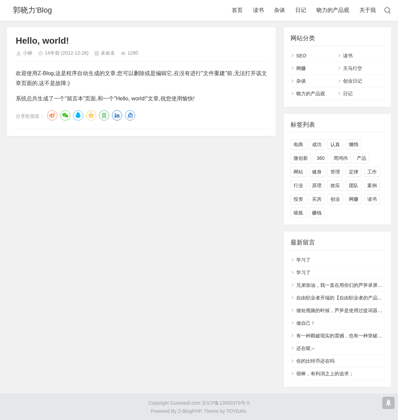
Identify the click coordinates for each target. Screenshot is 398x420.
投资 (298, 199)
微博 (52, 115)
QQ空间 (91, 115)
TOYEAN (236, 411)
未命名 (108, 53)
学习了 (303, 260)
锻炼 (298, 212)
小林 (27, 53)
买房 (317, 199)
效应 (335, 185)
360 (321, 158)
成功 (317, 144)
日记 (300, 10)
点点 (130, 115)
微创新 (301, 158)
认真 (335, 144)
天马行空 (352, 68)
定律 (353, 171)
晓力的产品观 (332, 10)
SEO (301, 55)
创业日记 (352, 81)
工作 (372, 171)
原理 (317, 185)
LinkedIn (117, 115)
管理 (335, 171)
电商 (298, 144)
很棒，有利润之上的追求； (325, 373)
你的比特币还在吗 (315, 361)
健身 (317, 171)
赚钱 (317, 212)
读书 (258, 10)
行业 (298, 185)
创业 (335, 199)
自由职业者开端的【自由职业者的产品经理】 (344, 297)
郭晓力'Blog (32, 10)
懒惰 (353, 144)
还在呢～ (305, 348)
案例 (372, 185)
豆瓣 (104, 115)
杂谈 (279, 10)
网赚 (301, 68)
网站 (298, 171)
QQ (78, 115)
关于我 (367, 10)
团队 (353, 185)
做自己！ (305, 323)
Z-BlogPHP (189, 411)
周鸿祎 (340, 158)
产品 (361, 158)
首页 (237, 10)
